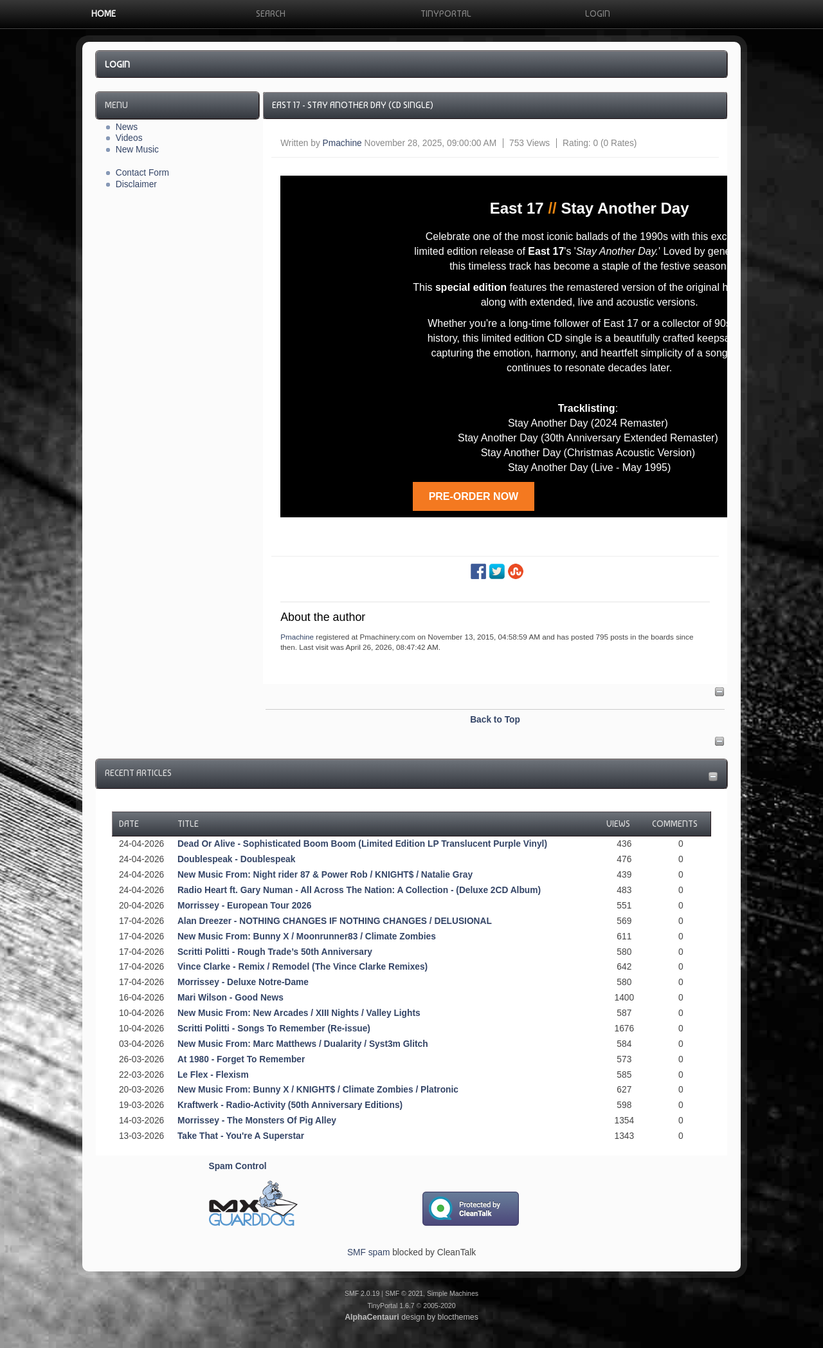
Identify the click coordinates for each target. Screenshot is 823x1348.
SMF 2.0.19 (362, 1293)
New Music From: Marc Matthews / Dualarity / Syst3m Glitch (302, 1044)
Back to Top (495, 720)
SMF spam (368, 1252)
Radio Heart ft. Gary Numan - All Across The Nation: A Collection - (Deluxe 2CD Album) (359, 890)
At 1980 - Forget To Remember (241, 1059)
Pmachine (342, 143)
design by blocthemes (411, 1317)
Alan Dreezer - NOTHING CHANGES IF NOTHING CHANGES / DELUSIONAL (334, 921)
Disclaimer (136, 184)
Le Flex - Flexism (213, 1075)
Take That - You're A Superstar (240, 1136)
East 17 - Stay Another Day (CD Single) (352, 105)
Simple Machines (452, 1293)
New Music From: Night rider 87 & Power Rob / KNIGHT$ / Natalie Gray (325, 875)
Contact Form (142, 173)
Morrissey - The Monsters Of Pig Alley (256, 1120)
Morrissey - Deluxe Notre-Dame (243, 982)
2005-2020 (439, 1305)
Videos (129, 138)
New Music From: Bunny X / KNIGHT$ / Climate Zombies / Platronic (317, 1089)
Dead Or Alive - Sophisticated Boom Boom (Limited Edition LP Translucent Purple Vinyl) (362, 844)
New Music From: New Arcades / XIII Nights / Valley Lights (299, 1013)
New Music (137, 149)
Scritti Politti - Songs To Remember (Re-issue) (273, 1028)
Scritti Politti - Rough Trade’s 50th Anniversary (274, 952)
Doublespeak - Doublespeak (236, 859)
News (127, 127)
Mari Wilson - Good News (230, 997)
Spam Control (238, 1166)
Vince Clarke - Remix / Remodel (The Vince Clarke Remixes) (302, 967)
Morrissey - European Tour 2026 (244, 905)
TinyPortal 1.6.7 (390, 1305)
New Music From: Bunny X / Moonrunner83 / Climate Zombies (306, 936)
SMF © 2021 (404, 1293)
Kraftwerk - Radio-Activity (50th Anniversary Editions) (289, 1105)
